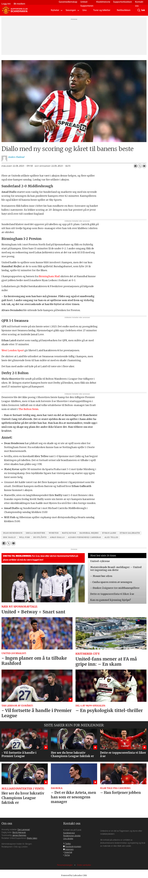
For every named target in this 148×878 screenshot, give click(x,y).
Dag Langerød (24, 830)
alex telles (111, 537)
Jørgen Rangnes (19, 835)
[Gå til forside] (14, 10)
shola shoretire (35, 533)
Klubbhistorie (102, 2)
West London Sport (12, 350)
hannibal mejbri (88, 533)
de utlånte (40, 537)
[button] (141, 740)
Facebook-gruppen (73, 846)
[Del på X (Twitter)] (140, 166)
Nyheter (55, 10)
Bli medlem (20, 4)
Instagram (69, 849)
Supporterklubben (121, 2)
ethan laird (109, 533)
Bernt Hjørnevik (19, 832)
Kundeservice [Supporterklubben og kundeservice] (69, 833)
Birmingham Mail (49, 276)
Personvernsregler (65, 865)
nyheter (54, 533)
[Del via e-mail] (144, 166)
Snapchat (68, 852)
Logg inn (7, 4)
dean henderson (12, 533)
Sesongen (71, 10)
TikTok (67, 855)
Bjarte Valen (32, 838)
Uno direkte (68, 839)
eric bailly (9, 537)
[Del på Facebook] (135, 166)
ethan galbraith (130, 533)
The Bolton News (28, 409)
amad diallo (57, 537)
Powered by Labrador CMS (74, 875)
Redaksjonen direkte (72, 836)
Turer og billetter (101, 10)
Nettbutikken (123, 10)
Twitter (68, 844)
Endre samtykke (84, 865)
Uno (84, 10)
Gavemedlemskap (67, 2)
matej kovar (69, 533)
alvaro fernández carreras (84, 537)
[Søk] (139, 10)
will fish (24, 537)
